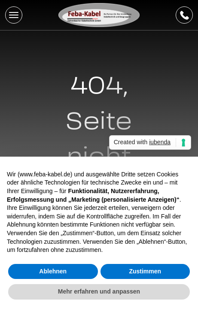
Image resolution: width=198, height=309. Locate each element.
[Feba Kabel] (99, 15)
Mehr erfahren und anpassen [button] (99, 291)
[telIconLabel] (184, 15)
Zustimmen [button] (145, 271)
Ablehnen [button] (53, 271)
